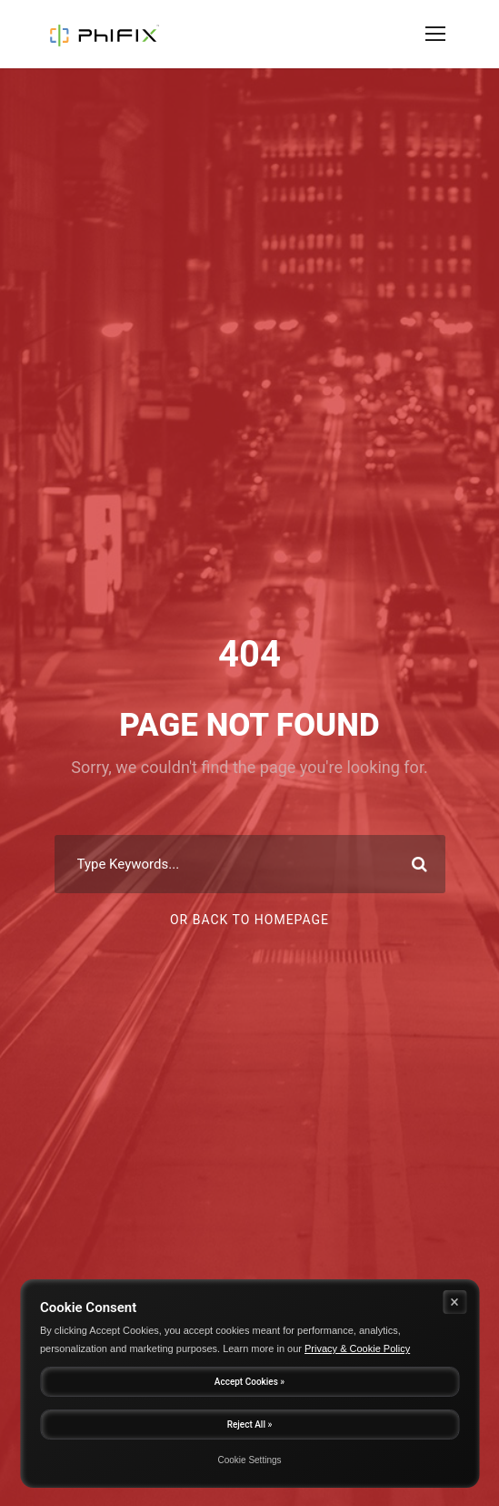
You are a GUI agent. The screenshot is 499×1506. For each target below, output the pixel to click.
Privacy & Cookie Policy (357, 1348)
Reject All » (250, 1425)
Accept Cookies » (249, 1382)
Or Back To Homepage (249, 919)
